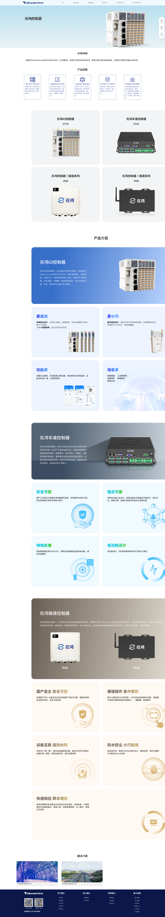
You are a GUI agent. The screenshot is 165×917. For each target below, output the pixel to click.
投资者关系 (120, 2)
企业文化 (61, 903)
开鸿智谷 (137, 903)
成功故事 (90, 2)
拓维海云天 (137, 906)
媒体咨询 (111, 903)
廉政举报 (111, 897)
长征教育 (137, 911)
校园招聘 (86, 897)
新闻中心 (105, 2)
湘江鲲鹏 (137, 897)
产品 (63, 2)
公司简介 (61, 897)
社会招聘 (86, 900)
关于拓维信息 (137, 2)
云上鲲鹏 (137, 900)
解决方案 (76, 2)
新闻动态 (61, 909)
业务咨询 (111, 900)
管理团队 (61, 900)
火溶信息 (137, 909)
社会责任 (61, 906)
